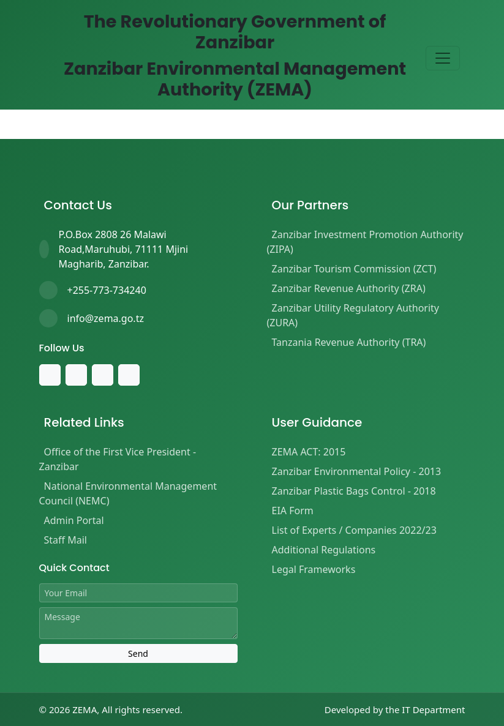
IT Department (433, 709)
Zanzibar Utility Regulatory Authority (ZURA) (353, 315)
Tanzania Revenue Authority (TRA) (349, 342)
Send (138, 653)
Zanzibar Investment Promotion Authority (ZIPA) (365, 242)
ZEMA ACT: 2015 (309, 451)
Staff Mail (65, 540)
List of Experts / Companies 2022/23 (354, 530)
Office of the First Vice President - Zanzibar (118, 459)
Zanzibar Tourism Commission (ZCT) (354, 268)
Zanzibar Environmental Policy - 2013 (357, 471)
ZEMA (84, 709)
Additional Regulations (324, 549)
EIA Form (293, 510)
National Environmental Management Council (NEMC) (128, 493)
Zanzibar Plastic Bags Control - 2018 (354, 491)
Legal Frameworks (314, 569)
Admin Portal (74, 520)
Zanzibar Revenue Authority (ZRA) (349, 288)
